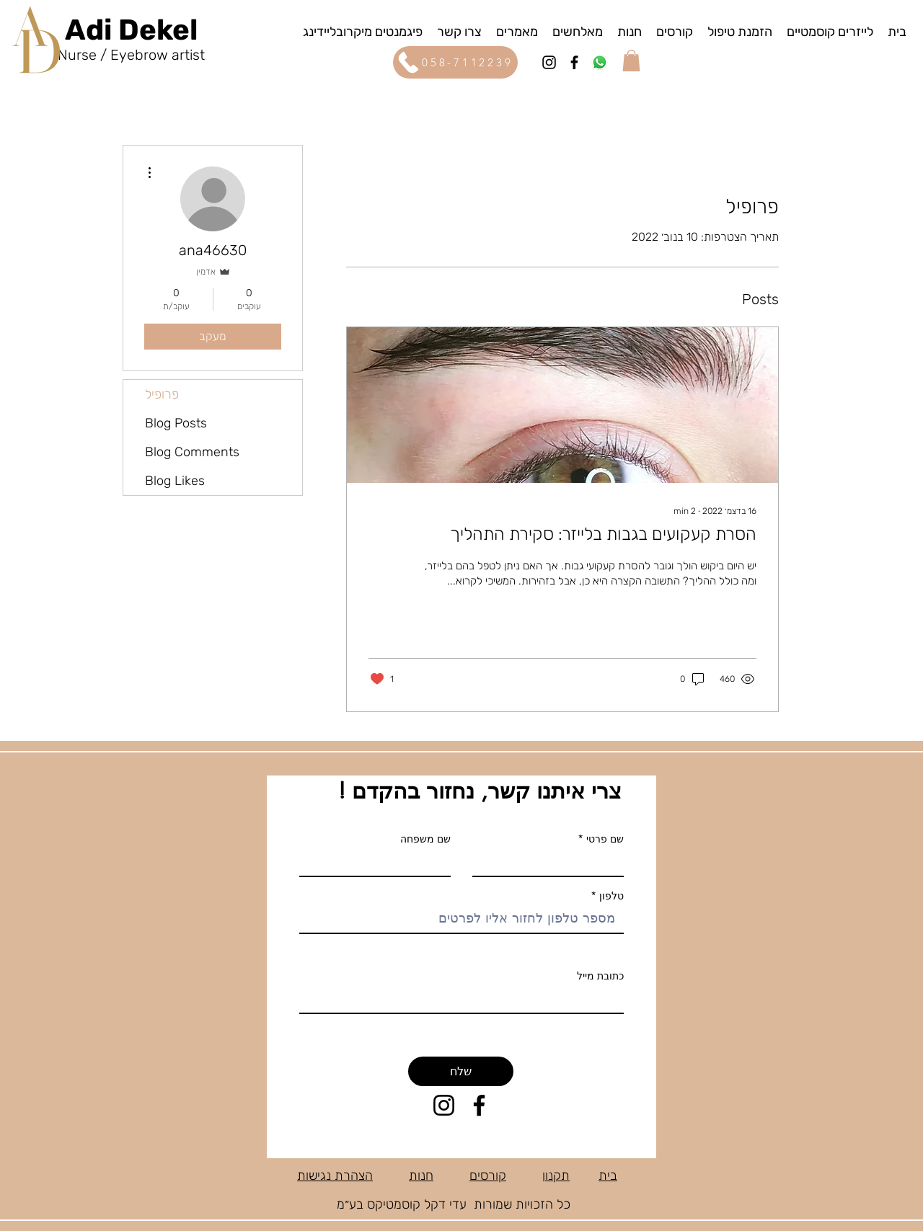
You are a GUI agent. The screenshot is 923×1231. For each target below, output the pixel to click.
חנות (421, 1175)
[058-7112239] (455, 62)
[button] (631, 60)
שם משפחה (425, 839)
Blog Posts (176, 423)
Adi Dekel (131, 30)
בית (608, 1175)
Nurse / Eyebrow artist (131, 54)
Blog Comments (192, 452)
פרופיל (162, 394)
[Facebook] (574, 62)
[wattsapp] (600, 62)
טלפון (610, 896)
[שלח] (460, 1071)
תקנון (556, 1175)
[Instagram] (549, 62)
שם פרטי (605, 839)
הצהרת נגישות (335, 1175)
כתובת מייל (600, 976)
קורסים (487, 1175)
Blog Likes (175, 481)
